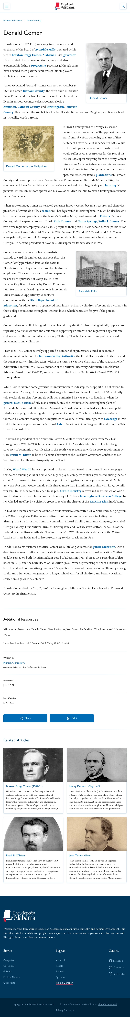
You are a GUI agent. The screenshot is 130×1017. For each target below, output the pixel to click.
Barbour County (34, 91)
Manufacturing (34, 20)
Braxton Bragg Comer (26, 55)
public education (104, 547)
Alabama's (50, 55)
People (59, 965)
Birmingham (65, 107)
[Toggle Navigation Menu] (6, 6)
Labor (61, 424)
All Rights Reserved (107, 1004)
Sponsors (60, 977)
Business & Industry (12, 20)
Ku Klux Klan (99, 501)
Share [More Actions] (20, 718)
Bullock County (109, 221)
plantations (104, 175)
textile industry (71, 491)
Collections (8, 965)
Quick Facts (9, 982)
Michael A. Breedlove (14, 662)
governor (69, 55)
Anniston (20, 107)
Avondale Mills (45, 49)
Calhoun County (39, 107)
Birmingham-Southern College (101, 496)
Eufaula (105, 216)
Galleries (7, 971)
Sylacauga (110, 419)
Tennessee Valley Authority (57, 356)
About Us (61, 960)
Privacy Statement (65, 1010)
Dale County (62, 221)
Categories (8, 960)
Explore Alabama (11, 977)
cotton (46, 211)
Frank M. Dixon (20, 455)
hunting (110, 185)
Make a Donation (64, 982)
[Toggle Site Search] (123, 6)
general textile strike (17, 403)
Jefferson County (15, 112)
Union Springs (87, 221)
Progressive (39, 65)
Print (57, 718)
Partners (60, 971)
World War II (22, 469)
